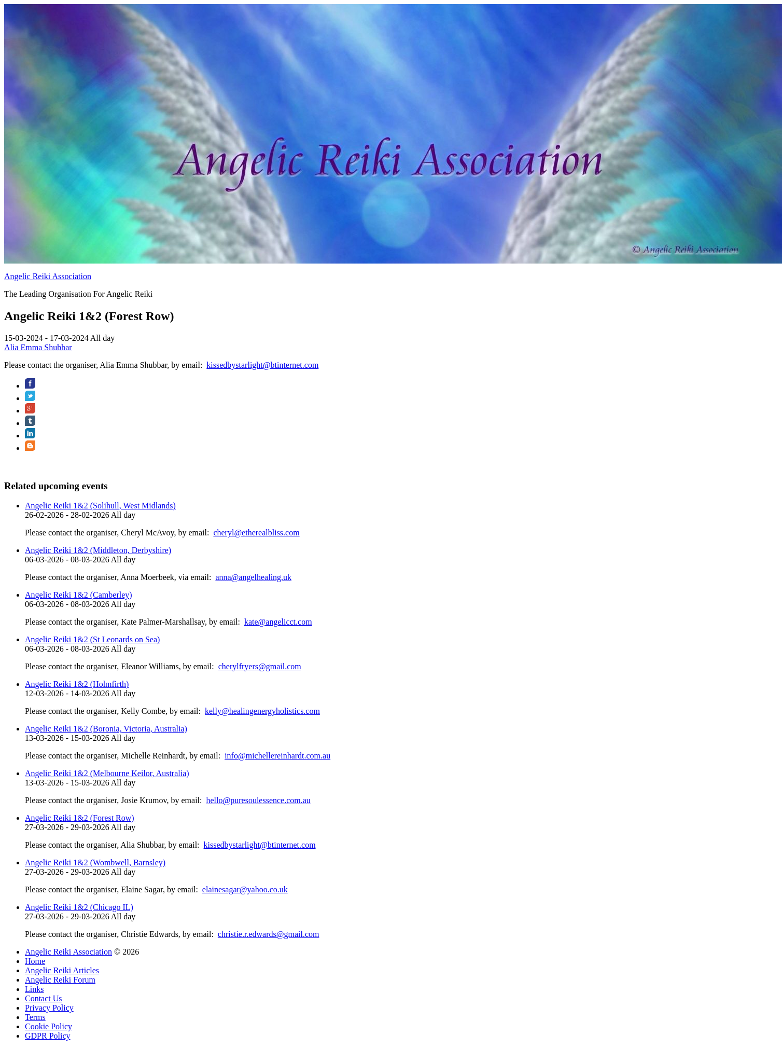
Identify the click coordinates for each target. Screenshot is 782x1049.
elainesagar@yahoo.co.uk (245, 889)
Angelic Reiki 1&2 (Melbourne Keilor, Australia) (107, 773)
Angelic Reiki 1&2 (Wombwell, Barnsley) (95, 862)
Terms (35, 1017)
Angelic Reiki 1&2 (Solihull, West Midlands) (100, 505)
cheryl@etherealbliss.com (256, 532)
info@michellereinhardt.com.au (277, 755)
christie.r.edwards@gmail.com (268, 934)
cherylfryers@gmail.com (259, 666)
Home (35, 961)
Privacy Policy (49, 1007)
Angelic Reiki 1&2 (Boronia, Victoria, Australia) (106, 728)
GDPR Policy (48, 1035)
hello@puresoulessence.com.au (258, 800)
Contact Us (43, 998)
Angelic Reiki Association (47, 276)
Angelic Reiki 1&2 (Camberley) (78, 594)
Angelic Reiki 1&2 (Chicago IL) (79, 907)
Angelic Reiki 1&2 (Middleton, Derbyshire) (98, 550)
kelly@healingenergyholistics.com (262, 711)
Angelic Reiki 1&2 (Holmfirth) (77, 684)
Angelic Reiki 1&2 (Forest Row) (79, 817)
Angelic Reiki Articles (62, 970)
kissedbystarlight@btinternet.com (262, 365)
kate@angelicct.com (278, 621)
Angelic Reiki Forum (60, 979)
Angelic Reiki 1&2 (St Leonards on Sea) (92, 639)
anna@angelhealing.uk (253, 577)
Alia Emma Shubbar (38, 347)
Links (34, 989)
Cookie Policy (48, 1026)
